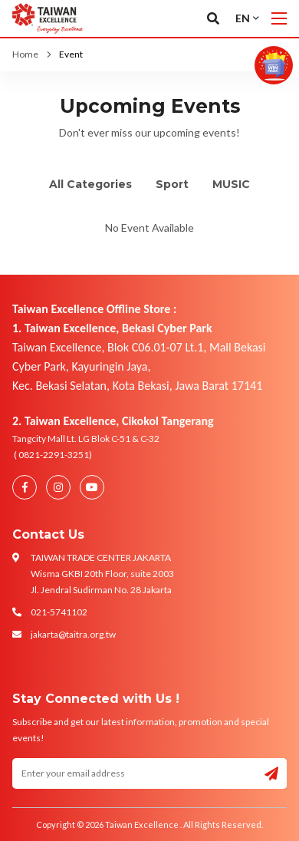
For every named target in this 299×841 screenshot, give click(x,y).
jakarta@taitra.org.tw (73, 634)
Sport (172, 184)
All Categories (90, 184)
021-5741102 (59, 612)
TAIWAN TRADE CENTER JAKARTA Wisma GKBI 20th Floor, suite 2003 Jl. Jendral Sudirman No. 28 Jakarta (102, 573)
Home (25, 54)
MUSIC (231, 184)
